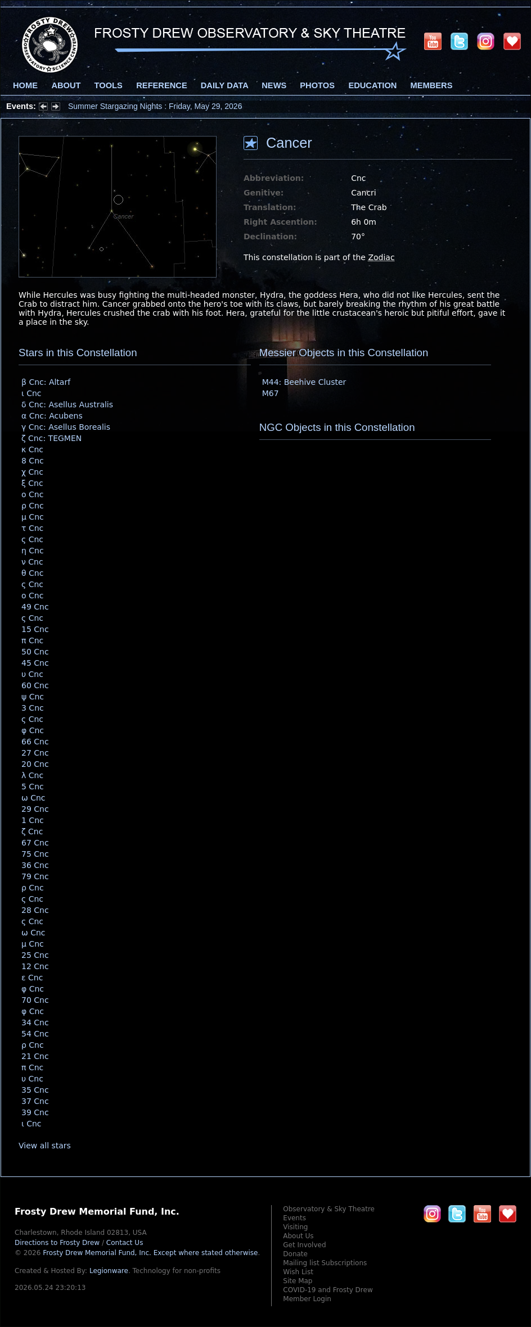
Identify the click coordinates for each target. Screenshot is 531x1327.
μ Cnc (32, 516)
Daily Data (224, 85)
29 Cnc (35, 809)
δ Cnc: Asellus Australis (67, 404)
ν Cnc (32, 561)
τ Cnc (32, 528)
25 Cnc (35, 955)
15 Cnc (35, 629)
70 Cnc (35, 1000)
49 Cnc (35, 606)
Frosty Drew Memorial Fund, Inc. (150, 1253)
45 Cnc (35, 662)
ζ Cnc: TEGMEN (51, 438)
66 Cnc (35, 741)
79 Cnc (35, 876)
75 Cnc (35, 853)
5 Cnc (32, 786)
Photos (317, 85)
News (274, 85)
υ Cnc (32, 674)
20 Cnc (35, 764)
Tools (108, 85)
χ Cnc (32, 471)
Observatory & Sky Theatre (329, 1209)
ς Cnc (32, 539)
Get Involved (304, 1245)
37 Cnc (35, 1101)
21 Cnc (35, 1056)
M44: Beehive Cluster (304, 382)
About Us (298, 1236)
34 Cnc (35, 1022)
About (65, 85)
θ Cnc (32, 573)
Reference (161, 85)
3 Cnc (32, 707)
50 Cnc (35, 651)
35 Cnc (35, 1089)
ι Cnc (31, 393)
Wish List (298, 1272)
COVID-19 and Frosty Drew (327, 1290)
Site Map (297, 1281)
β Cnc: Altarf (45, 382)
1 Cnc (32, 820)
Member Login (307, 1299)
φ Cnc (32, 730)
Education (372, 85)
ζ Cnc (32, 831)
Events (294, 1218)
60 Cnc (35, 685)
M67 (270, 393)
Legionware (108, 1271)
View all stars (45, 1145)
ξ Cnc (32, 483)
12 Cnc (35, 966)
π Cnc (32, 640)
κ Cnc (32, 449)
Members (432, 85)
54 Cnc (35, 1033)
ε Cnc (32, 977)
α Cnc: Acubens (52, 415)
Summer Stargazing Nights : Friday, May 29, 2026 (155, 106)
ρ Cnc (32, 505)
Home (25, 85)
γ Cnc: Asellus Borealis (65, 426)
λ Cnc (32, 775)
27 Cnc (35, 752)
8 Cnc (32, 460)
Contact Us (124, 1243)
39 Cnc (35, 1112)
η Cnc (32, 550)
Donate (295, 1254)
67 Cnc (35, 842)
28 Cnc (35, 910)
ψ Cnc (32, 696)
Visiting (295, 1227)
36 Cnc (35, 865)
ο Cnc (32, 494)
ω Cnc (33, 797)
